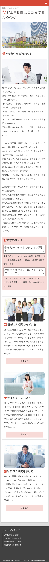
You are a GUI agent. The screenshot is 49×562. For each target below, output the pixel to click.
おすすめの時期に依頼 (12, 538)
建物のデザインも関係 (12, 542)
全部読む (24, 361)
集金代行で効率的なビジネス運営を (24, 249)
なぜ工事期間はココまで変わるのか (23, 14)
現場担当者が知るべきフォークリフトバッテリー (24, 272)
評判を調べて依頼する (12, 545)
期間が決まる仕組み (12, 535)
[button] (24, 3)
